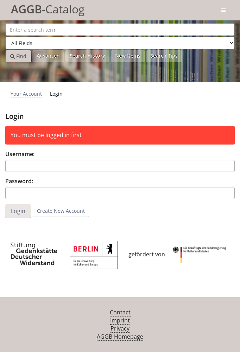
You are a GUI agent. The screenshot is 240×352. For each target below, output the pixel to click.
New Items (127, 55)
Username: (19, 154)
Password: (19, 181)
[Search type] (120, 43)
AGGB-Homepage (120, 336)
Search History (87, 55)
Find (18, 56)
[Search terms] (120, 30)
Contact (120, 312)
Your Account (26, 93)
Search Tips (164, 55)
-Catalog (47, 7)
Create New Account (61, 210)
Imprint (120, 320)
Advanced (48, 55)
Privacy (120, 328)
